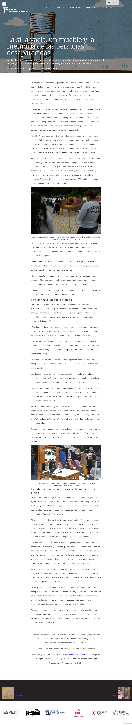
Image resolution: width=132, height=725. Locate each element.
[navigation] (112, 2)
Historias (90, 7)
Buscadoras (75, 7)
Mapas (49, 7)
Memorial (60, 7)
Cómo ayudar (106, 7)
